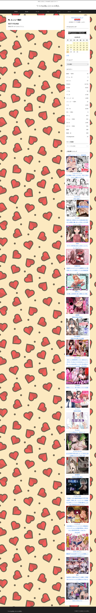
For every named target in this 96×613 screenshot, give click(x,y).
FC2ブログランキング (77, 17)
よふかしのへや (77, 451)
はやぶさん (77, 357)
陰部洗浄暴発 (77, 411)
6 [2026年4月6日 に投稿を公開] (67, 45)
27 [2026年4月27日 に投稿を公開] (67, 52)
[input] (77, 146)
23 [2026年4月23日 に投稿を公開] (77, 49)
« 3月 (67, 55)
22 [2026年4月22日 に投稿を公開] (74, 49)
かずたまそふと (77, 551)
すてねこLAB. (77, 496)
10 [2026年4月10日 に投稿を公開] (80, 45)
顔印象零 (77, 474)
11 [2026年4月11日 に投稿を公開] (83, 45)
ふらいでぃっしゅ (77, 173)
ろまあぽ (77, 385)
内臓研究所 (77, 266)
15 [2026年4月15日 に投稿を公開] (74, 47)
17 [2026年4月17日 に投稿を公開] (80, 47)
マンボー (77, 430)
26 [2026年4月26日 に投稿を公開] (87, 49)
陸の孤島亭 (77, 336)
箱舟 (77, 575)
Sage (77, 243)
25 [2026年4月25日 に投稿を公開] (83, 49)
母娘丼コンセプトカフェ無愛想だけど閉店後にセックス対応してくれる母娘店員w (77, 270)
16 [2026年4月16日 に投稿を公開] (77, 47)
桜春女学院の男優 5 (77, 317)
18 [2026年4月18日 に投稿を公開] (83, 47)
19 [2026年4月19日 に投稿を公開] (87, 47)
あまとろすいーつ (77, 600)
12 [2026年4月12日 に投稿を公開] (87, 45)
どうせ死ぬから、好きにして (77, 432)
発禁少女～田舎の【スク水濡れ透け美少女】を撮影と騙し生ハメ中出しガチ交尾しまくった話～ (77, 222)
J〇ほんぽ (77, 523)
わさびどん (77, 196)
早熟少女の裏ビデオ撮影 (77, 338)
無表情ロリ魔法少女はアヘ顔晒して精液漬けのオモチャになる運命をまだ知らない (77, 579)
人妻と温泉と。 (77, 199)
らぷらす (77, 408)
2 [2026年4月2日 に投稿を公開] (77, 43)
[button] (87, 146)
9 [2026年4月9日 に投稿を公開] (77, 45)
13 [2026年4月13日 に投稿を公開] (67, 47)
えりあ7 (77, 218)
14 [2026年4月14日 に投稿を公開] (71, 47)
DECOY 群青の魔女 (77, 477)
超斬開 (77, 315)
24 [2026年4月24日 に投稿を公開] (80, 49)
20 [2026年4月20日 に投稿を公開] (67, 49)
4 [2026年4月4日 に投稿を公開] (83, 43)
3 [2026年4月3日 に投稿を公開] (80, 43)
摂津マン (77, 291)
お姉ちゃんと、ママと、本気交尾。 (77, 155)
